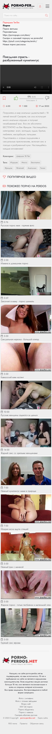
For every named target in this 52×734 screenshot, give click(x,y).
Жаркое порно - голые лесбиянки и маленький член (26, 605)
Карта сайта (43, 718)
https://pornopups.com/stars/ (16, 35)
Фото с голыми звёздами (26, 701)
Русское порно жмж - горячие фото (17, 225)
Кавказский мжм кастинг (12, 377)
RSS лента (12, 723)
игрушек (14, 162)
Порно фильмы (10, 28)
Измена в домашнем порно (14, 263)
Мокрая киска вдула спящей (14, 529)
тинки (42, 168)
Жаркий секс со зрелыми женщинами (19, 453)
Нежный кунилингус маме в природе (18, 491)
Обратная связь (37, 723)
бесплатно (35, 162)
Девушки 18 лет (23, 156)
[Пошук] (46, 15)
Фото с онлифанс (26, 698)
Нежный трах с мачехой (12, 567)
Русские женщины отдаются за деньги (19, 415)
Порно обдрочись (26, 709)
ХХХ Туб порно (26, 706)
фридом (8, 168)
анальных (32, 168)
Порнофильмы (10, 31)
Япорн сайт (26, 704)
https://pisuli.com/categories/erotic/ (20, 41)
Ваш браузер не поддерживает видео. (26, 79)
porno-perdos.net (27, 718)
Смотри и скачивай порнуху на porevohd (23, 38)
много (24, 162)
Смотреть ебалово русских (26, 715)
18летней (20, 168)
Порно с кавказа (26, 712)
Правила (23, 723)
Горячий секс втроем (10, 642)
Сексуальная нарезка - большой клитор (20, 339)
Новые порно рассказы (14, 44)
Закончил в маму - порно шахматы (17, 301)
